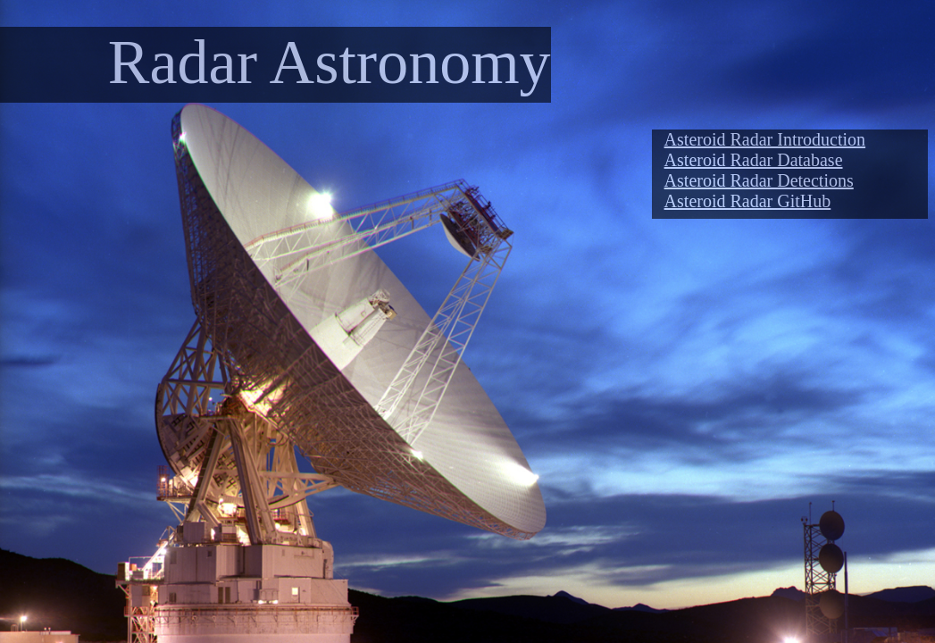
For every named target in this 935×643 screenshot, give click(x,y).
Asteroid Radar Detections (759, 180)
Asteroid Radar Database (753, 160)
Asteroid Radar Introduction (765, 139)
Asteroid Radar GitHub (747, 201)
